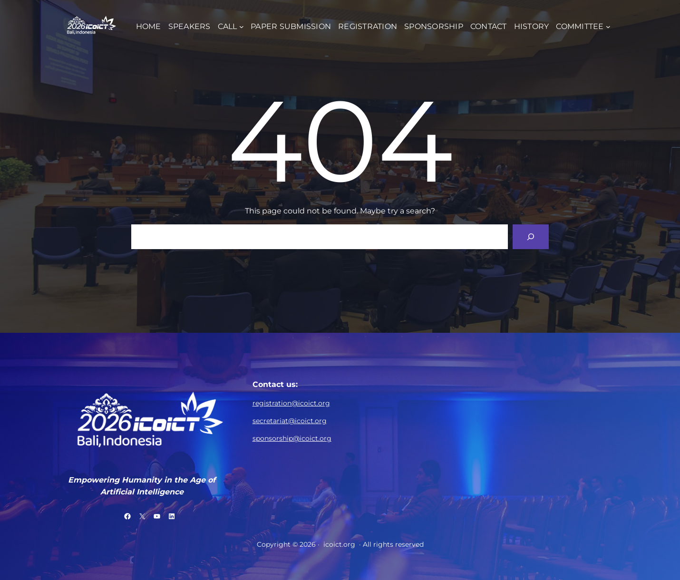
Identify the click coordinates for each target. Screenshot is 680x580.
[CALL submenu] (241, 26)
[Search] (531, 236)
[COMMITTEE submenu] (608, 26)
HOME (148, 26)
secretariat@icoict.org (290, 420)
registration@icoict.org (291, 403)
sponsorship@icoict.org (292, 438)
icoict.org (339, 544)
